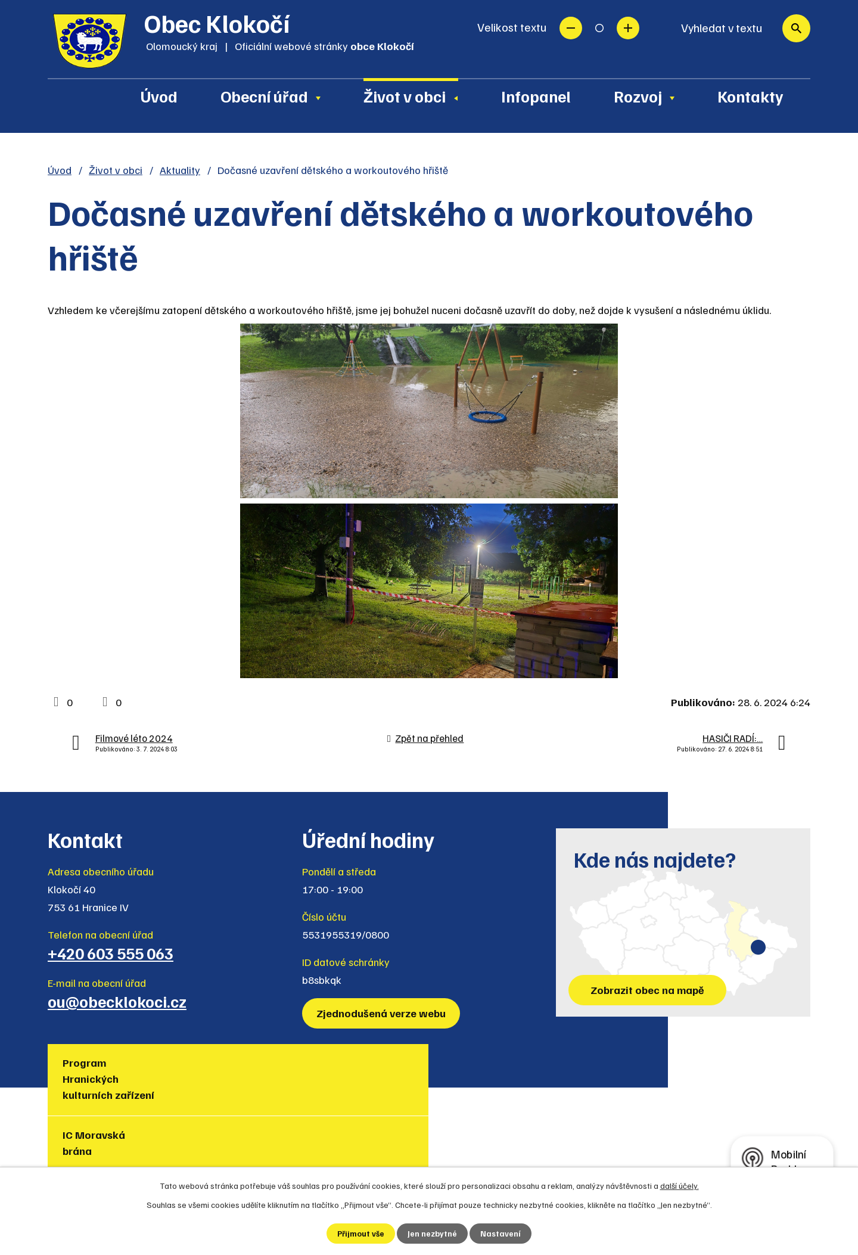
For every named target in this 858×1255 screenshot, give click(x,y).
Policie (718, 1062)
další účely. (679, 1185)
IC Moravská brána (224, 1070)
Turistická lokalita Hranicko (365, 1070)
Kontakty (750, 96)
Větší (628, 28)
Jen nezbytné (433, 1233)
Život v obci (404, 96)
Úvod (159, 96)
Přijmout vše (361, 1233)
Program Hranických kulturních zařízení (111, 1078)
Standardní (599, 28)
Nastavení (501, 1233)
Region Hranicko (470, 1070)
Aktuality (180, 169)
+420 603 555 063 (110, 953)
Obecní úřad (264, 96)
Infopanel (536, 96)
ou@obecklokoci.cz (117, 1001)
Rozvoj (638, 96)
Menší (570, 28)
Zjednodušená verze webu (382, 1013)
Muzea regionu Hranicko (611, 1070)
